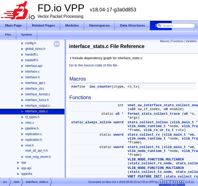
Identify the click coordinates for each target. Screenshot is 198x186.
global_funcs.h (35, 49)
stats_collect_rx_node (150, 163)
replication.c (33, 134)
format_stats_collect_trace (154, 114)
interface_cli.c (34, 88)
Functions (177, 41)
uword (118, 122)
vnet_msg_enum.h (38, 157)
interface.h (32, 77)
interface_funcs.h (37, 100)
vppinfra (26, 174)
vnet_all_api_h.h (36, 150)
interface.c (32, 71)
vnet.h (29, 145)
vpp (23, 162)
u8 (166, 109)
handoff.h (31, 60)
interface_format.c (37, 94)
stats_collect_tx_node (150, 172)
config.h (30, 43)
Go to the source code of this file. (93, 65)
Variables (191, 41)
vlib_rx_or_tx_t (159, 130)
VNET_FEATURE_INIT (145, 177)
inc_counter (100, 87)
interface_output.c (37, 105)
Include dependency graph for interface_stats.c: (106, 58)
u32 (132, 109)
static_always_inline (91, 122)
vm (192, 135)
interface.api (33, 66)
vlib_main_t (183, 122)
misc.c (29, 123)
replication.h (33, 140)
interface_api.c (35, 83)
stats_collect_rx (144, 135)
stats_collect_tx (144, 147)
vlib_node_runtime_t (147, 126)
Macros (164, 41)
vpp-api (26, 168)
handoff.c (31, 54)
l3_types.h (32, 117)
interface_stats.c (36, 111)
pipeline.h (31, 128)
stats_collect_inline (148, 122)
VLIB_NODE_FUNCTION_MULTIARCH (156, 159)
